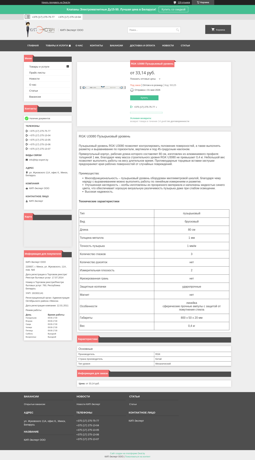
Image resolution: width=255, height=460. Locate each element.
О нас (79, 45)
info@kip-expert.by (38, 159)
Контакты (96, 45)
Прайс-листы (37, 72)
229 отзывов (184, 2)
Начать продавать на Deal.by (56, 2)
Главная (33, 45)
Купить (144, 97)
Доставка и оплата (142, 45)
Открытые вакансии (34, 404)
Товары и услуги (57, 45)
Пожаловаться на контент (137, 456)
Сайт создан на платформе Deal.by (127, 453)
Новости (168, 45)
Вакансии (116, 45)
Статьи (185, 45)
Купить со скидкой (173, 9)
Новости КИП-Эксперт (88, 404)
